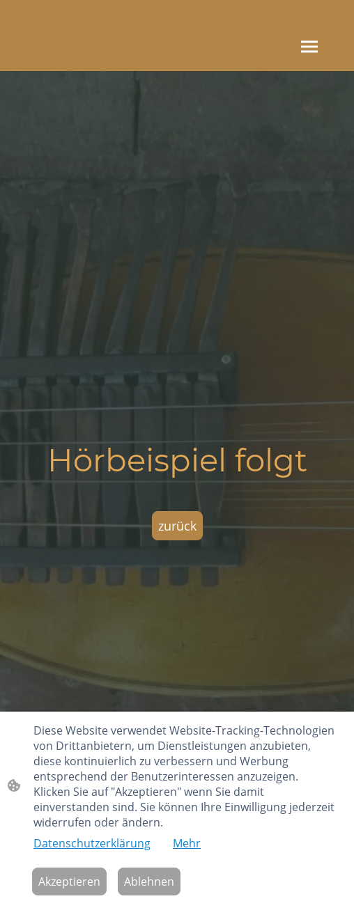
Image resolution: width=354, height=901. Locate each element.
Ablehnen (149, 881)
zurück (177, 525)
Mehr (187, 843)
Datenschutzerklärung (92, 843)
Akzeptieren (69, 881)
